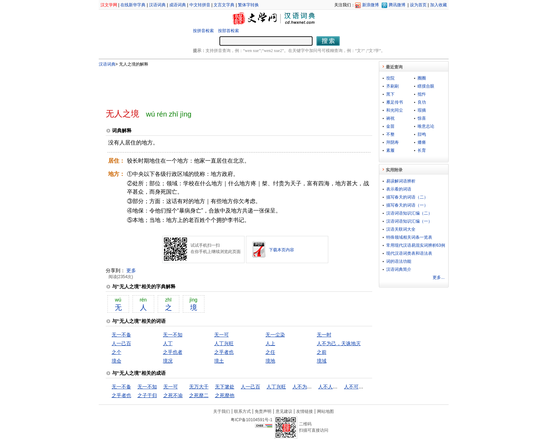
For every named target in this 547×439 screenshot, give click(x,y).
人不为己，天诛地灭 (339, 343)
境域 (322, 361)
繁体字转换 (248, 4)
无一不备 (121, 334)
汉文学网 (108, 4)
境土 (219, 361)
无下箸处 (224, 386)
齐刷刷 (392, 86)
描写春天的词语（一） (407, 205)
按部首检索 (228, 30)
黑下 (390, 94)
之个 (116, 352)
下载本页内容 (281, 249)
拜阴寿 (392, 142)
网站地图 (325, 411)
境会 (116, 361)
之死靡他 (224, 395)
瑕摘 (422, 110)
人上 (270, 343)
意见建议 (284, 411)
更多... (438, 277)
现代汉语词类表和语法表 (409, 253)
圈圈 (422, 78)
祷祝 (390, 118)
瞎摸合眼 (426, 86)
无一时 (324, 334)
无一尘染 (275, 334)
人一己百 (121, 343)
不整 (390, 134)
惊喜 (422, 118)
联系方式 (242, 411)
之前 (322, 352)
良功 (422, 102)
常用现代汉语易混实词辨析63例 (415, 245)
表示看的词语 (398, 189)
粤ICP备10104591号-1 (251, 419)
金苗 (390, 126)
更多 (131, 270)
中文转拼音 (199, 4)
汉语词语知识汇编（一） (409, 221)
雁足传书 (394, 102)
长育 (422, 150)
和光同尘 (394, 110)
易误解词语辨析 (400, 181)
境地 (270, 361)
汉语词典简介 (398, 269)
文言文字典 (223, 4)
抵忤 (422, 94)
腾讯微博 (397, 4)
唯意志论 (426, 126)
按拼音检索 (203, 30)
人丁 (168, 343)
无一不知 (172, 334)
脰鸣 (422, 134)
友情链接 (304, 411)
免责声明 (263, 411)
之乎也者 (172, 352)
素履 (390, 150)
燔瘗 (422, 142)
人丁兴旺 (224, 343)
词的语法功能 (398, 261)
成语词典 (177, 4)
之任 (270, 352)
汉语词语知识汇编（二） (409, 213)
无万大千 (199, 386)
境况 (168, 361)
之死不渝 (173, 395)
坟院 (390, 78)
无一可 (221, 334)
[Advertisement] (227, 85)
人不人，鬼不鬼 (335, 386)
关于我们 (221, 411)
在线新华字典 (132, 4)
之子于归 (147, 395)
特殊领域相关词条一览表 (409, 237)
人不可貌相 (356, 386)
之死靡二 (199, 395)
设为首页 (418, 4)
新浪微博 (370, 4)
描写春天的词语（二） (407, 197)
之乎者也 (224, 352)
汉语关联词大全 (400, 229)
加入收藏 (438, 4)
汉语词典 (157, 4)
